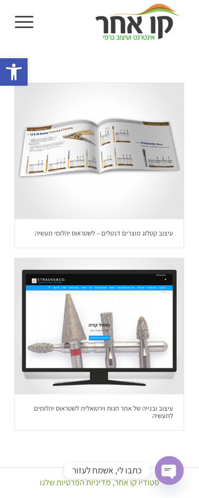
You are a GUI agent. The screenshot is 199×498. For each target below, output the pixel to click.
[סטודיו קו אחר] (116, 22)
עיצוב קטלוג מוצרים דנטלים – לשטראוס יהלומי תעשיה (104, 233)
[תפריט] (27, 22)
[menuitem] (27, 22)
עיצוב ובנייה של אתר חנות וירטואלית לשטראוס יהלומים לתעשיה (103, 412)
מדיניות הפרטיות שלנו (75, 482)
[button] (14, 72)
